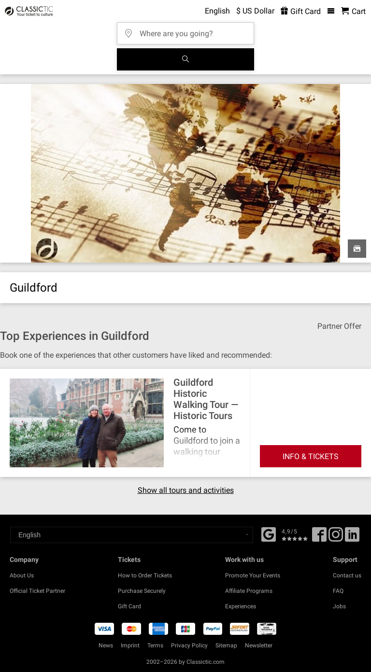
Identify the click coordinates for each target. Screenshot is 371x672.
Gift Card (129, 606)
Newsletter (258, 645)
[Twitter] (335, 537)
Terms (155, 645)
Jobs (339, 606)
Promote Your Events (252, 575)
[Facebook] (268, 533)
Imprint (130, 645)
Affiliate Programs (248, 591)
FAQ (338, 591)
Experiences (240, 606)
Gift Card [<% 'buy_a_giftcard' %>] (301, 11)
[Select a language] (131, 535)
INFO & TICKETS (311, 456)
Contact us (347, 575)
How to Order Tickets (145, 575)
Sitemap (226, 645)
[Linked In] (352, 537)
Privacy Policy (189, 645)
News (106, 645)
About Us (22, 575)
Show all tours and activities (186, 490)
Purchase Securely (142, 591)
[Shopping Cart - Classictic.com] (353, 11)
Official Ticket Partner (37, 591)
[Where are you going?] (188, 30)
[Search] (185, 59)
